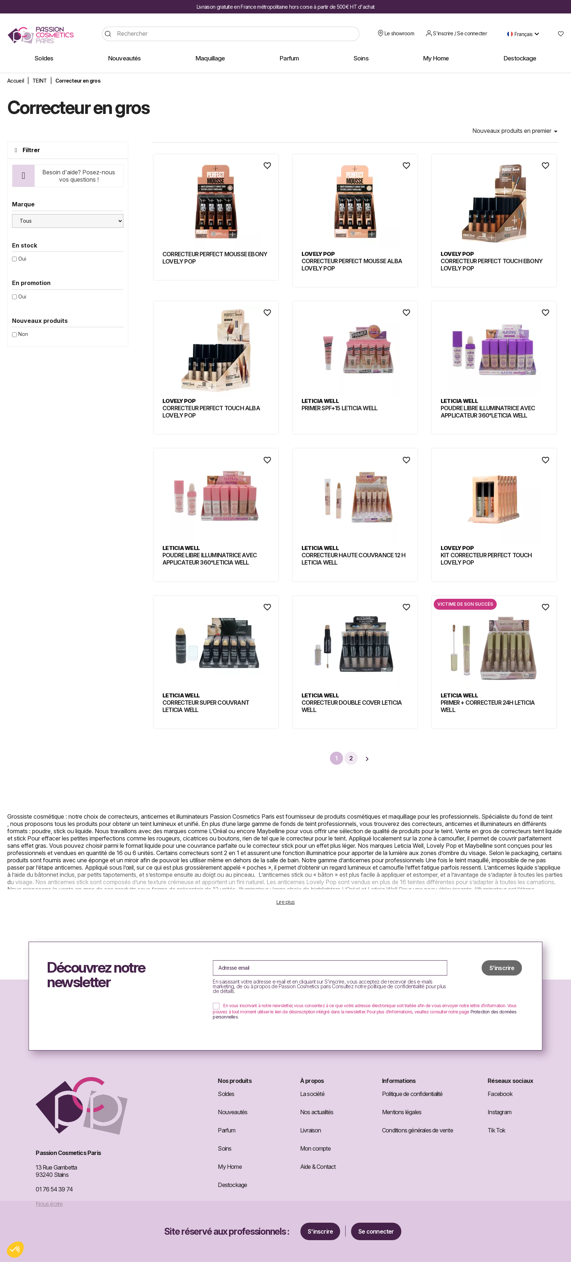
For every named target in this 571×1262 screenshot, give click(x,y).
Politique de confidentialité (412, 1093)
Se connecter (376, 1231)
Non (23, 334)
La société (312, 1093)
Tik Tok (496, 1130)
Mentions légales (401, 1112)
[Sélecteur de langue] (525, 33)
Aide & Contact (318, 1166)
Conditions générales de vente (417, 1130)
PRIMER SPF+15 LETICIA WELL (339, 408)
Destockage (232, 1184)
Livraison (310, 1130)
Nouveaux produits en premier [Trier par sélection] (516, 131)
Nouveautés (232, 1112)
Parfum (226, 1130)
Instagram (499, 1112)
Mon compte (315, 1148)
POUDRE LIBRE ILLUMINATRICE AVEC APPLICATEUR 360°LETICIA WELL (488, 411)
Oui (22, 259)
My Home (229, 1166)
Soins (224, 1148)
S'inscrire (320, 1231)
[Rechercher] (230, 34)
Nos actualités (317, 1112)
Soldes (226, 1093)
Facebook (500, 1093)
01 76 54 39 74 (54, 1189)
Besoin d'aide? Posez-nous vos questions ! (78, 176)
